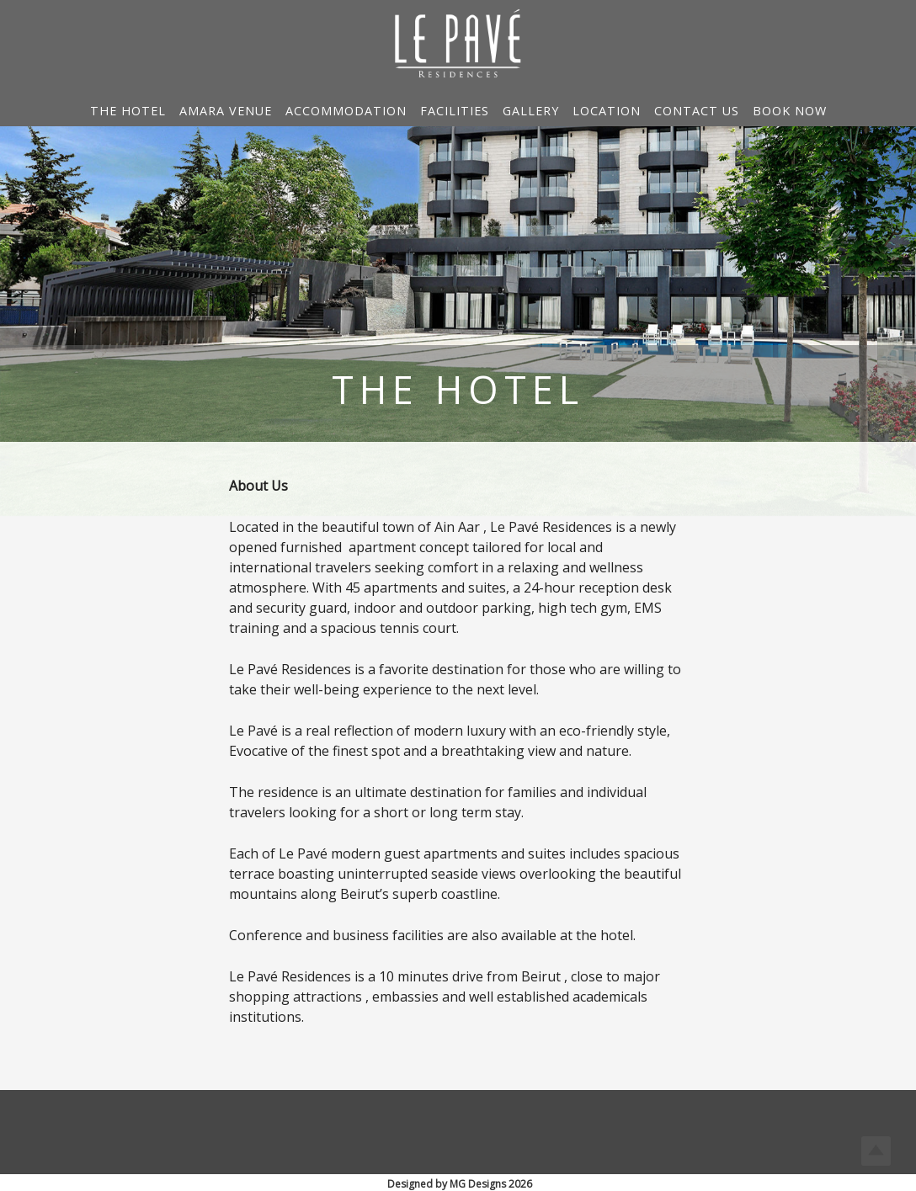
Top (876, 1151)
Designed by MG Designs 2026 (459, 1184)
